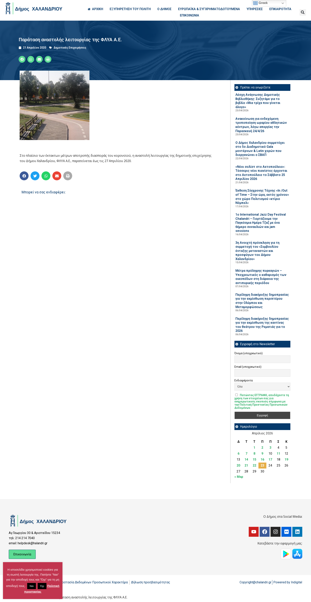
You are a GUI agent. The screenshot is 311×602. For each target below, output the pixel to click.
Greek (260, 3)
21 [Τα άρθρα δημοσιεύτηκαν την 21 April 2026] (246, 465)
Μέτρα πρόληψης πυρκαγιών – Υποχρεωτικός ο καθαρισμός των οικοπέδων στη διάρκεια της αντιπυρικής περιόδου (260, 277)
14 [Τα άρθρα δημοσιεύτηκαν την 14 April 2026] (246, 459)
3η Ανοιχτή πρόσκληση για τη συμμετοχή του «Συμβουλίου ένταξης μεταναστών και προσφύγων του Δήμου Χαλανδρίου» (257, 251)
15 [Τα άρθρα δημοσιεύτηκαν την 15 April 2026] (254, 459)
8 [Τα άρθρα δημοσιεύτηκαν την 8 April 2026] (254, 453)
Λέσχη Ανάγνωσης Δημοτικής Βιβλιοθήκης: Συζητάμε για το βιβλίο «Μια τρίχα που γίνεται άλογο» (257, 101)
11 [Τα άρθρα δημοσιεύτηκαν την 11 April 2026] (278, 453)
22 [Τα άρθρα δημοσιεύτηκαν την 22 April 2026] (254, 465)
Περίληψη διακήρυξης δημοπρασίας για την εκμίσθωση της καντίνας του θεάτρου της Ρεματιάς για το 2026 (262, 325)
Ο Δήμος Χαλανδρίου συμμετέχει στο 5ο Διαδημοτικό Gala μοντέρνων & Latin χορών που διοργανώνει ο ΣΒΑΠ (260, 149)
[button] (302, 12)
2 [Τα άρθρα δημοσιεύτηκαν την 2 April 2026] (262, 447)
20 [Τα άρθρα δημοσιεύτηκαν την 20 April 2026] (238, 465)
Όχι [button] (42, 586)
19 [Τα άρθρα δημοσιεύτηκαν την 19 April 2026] (286, 459)
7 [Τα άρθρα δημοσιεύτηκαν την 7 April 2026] (246, 453)
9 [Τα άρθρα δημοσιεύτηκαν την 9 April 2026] (262, 453)
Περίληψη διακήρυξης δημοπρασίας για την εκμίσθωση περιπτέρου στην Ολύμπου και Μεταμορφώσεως (262, 301)
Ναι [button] (32, 586)
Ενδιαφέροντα (243, 380)
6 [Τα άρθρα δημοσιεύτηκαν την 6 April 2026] (238, 453)
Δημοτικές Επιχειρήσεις (70, 47)
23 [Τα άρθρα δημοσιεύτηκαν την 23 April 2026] (262, 465)
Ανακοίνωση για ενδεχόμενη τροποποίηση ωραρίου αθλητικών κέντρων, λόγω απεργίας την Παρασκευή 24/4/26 (261, 125)
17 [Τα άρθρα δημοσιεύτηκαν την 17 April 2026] (270, 459)
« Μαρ (238, 477)
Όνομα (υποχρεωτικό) (248, 353)
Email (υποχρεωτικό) (247, 366)
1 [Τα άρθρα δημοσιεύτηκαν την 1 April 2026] (254, 447)
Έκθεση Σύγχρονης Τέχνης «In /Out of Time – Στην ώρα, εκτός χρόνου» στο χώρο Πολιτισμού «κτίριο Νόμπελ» (262, 197)
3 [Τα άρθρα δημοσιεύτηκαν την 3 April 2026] (270, 447)
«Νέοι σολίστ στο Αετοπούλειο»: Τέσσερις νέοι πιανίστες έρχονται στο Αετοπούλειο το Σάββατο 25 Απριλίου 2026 (261, 173)
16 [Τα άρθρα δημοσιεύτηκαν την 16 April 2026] (262, 459)
